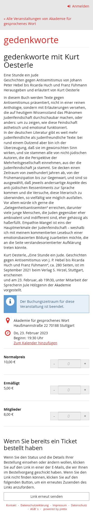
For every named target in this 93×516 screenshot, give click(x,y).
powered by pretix (55, 509)
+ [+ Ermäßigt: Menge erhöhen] (85, 389)
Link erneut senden (47, 496)
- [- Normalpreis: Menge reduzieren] (54, 363)
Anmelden (78, 6)
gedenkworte (31, 40)
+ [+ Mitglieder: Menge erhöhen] (85, 416)
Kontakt (11, 505)
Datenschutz (79, 505)
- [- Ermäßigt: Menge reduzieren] (54, 389)
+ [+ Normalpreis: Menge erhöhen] (85, 363)
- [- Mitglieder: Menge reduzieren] (54, 416)
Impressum (60, 505)
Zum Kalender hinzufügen (35, 343)
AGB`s (34, 509)
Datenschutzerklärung (35, 505)
